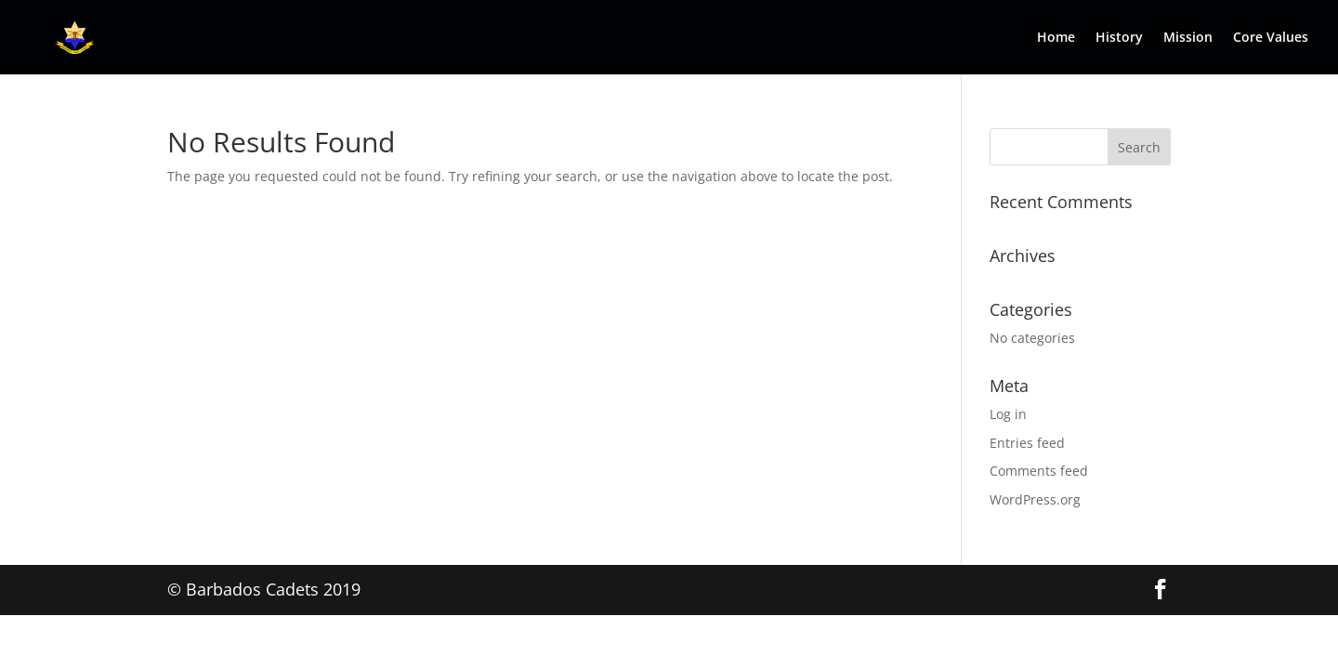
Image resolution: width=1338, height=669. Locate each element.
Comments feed (1039, 470)
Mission (1188, 38)
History (1119, 38)
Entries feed (1027, 443)
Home (1056, 38)
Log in (1008, 414)
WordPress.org (1035, 499)
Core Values (1270, 38)
